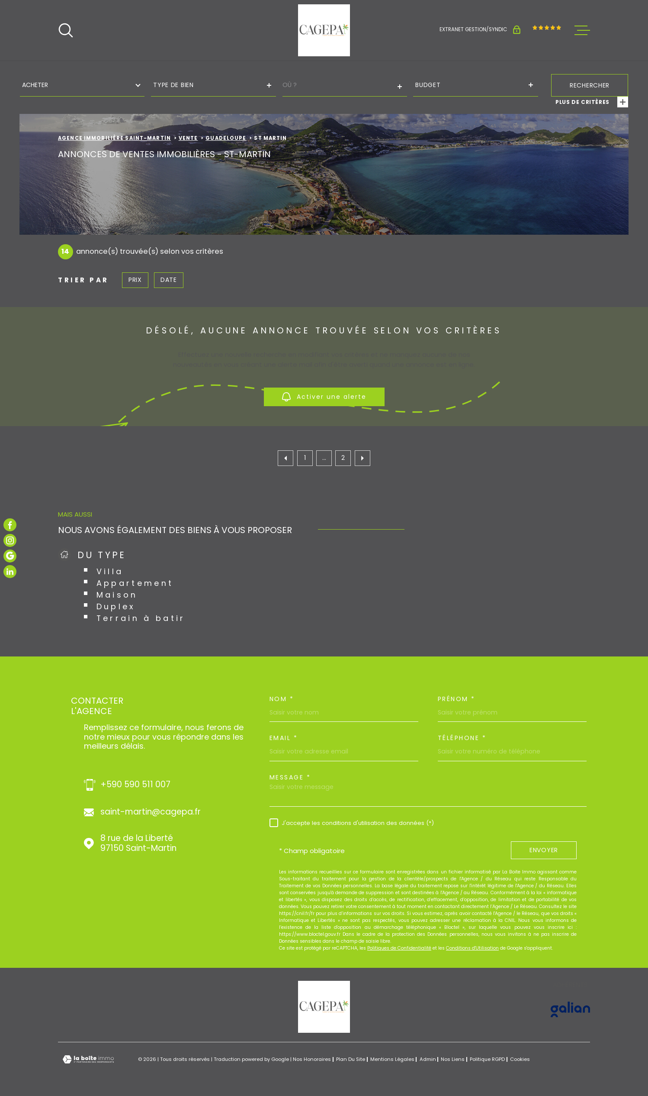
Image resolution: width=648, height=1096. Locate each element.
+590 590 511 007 (135, 785)
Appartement (135, 583)
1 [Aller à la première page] (305, 457)
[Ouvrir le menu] (582, 30)
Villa (110, 571)
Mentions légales (392, 1059)
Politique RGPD (487, 1059)
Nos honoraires (312, 1059)
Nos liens (453, 1059)
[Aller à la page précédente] (285, 458)
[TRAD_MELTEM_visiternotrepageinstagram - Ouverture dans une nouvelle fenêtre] (9, 540)
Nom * (281, 699)
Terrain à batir (141, 618)
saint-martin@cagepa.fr (150, 812)
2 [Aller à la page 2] (343, 457)
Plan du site (350, 1059)
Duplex (116, 606)
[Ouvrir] (66, 30)
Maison (117, 594)
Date (168, 279)
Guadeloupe (225, 138)
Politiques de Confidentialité (399, 948)
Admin (428, 1059)
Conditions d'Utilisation (472, 948)
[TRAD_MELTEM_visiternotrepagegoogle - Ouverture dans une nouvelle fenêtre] (9, 556)
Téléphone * (462, 738)
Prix (135, 279)
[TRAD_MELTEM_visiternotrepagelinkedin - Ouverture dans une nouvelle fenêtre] (9, 571)
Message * (290, 777)
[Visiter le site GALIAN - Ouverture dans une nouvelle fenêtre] (570, 1009)
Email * (283, 738)
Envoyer (543, 850)
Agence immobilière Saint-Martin (114, 138)
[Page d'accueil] (324, 30)
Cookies (520, 1059)
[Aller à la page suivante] (362, 458)
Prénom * (456, 699)
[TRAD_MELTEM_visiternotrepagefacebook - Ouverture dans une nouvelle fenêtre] (9, 524)
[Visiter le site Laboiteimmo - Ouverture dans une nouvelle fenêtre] (88, 1059)
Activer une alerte (324, 396)
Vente (188, 138)
